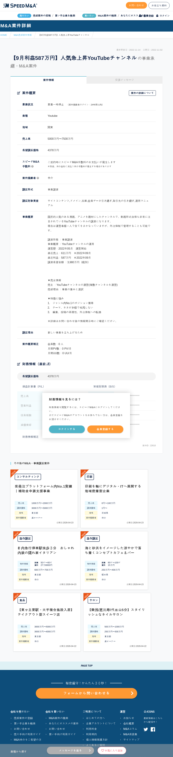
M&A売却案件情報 (23, 35)
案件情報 (48, 80)
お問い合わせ (136, 5)
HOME (3, 35)
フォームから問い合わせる (98, 631)
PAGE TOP (86, 604)
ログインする (67, 429)
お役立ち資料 (159, 5)
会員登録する (105, 429)
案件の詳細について (142, 93)
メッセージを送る (70, 750)
